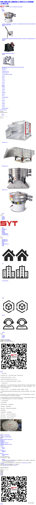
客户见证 (3, 106)
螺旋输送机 (7, 38)
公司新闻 (3, 335)
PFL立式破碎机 (12, 53)
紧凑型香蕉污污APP (5, 240)
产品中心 (3, 228)
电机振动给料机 (16, 38)
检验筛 (3, 24)
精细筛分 (3, 216)
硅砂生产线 (3, 69)
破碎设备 (3, 40)
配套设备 (3, 54)
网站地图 (1, 503)
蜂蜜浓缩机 (3, 67)
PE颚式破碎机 (7, 53)
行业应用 (3, 230)
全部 (1, 438)
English (3, 114)
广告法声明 (3, 460)
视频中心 (3, 337)
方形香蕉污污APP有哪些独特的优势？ (6, 436)
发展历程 (3, 103)
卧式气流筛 (9, 24)
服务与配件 (3, 92)
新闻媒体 (3, 86)
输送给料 (3, 25)
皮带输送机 (29, 38)
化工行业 (3, 80)
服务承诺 (3, 94)
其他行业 (3, 83)
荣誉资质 (3, 105)
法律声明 (3, 459)
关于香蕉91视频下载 (5, 97)
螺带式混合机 (14, 67)
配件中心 (3, 95)
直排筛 (3, 244)
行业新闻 (3, 89)
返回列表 (1, 371)
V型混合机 (7, 67)
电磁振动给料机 (11, 38)
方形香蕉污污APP (4, 239)
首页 (2, 9)
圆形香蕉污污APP (4, 241)
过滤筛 (3, 245)
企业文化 (3, 100)
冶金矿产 (3, 82)
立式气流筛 (5, 24)
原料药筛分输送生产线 (5, 72)
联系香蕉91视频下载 (5, 108)
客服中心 (1, 453)
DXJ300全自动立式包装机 (20, 67)
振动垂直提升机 (33, 38)
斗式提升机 (3, 39)
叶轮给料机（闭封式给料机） (22, 38)
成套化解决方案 (4, 229)
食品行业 (3, 77)
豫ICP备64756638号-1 (25, 462)
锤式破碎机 (3, 53)
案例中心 (3, 85)
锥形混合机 (10, 67)
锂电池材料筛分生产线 (5, 71)
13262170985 (2, 7)
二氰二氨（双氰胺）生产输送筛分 (7, 74)
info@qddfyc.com (12, 461)
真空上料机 (3, 38)
